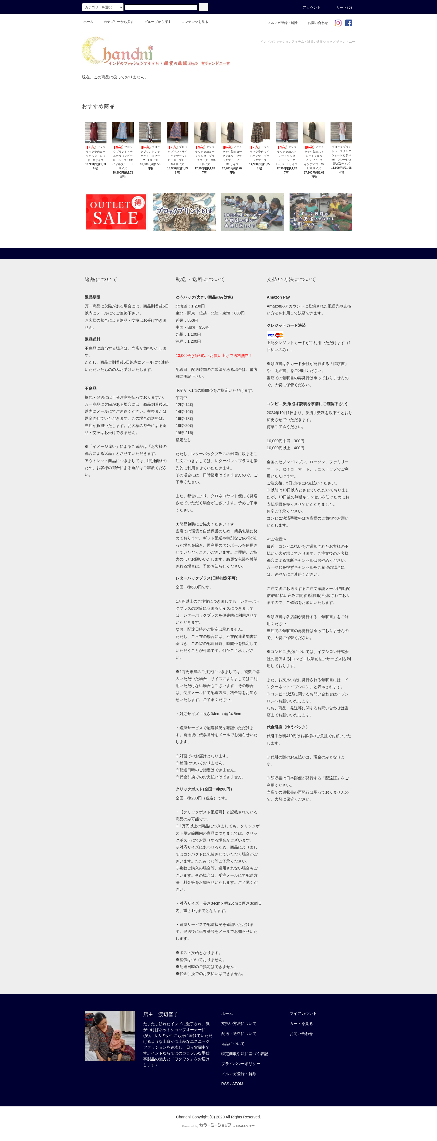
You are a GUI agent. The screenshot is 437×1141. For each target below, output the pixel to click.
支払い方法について (238, 1023)
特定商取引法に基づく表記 (244, 1053)
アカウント (308, 7)
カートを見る (301, 1023)
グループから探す (154, 22)
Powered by (218, 1126)
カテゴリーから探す (115, 22)
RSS (225, 1084)
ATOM (237, 1084)
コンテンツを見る (191, 22)
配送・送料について (238, 1033)
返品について (233, 1043)
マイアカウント (303, 1013)
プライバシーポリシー (240, 1063)
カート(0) (340, 7)
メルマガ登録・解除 (279, 23)
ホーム (88, 22)
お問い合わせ (314, 23)
